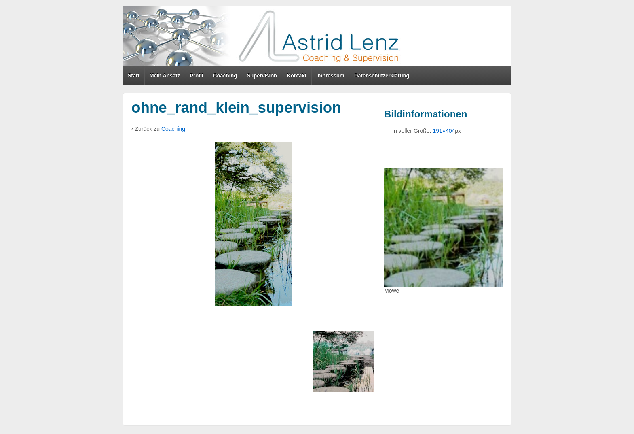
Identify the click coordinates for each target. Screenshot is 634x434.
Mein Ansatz (165, 75)
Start (134, 75)
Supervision (262, 75)
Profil (196, 75)
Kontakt (296, 75)
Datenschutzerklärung (382, 75)
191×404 (444, 131)
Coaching (225, 75)
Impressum (330, 75)
